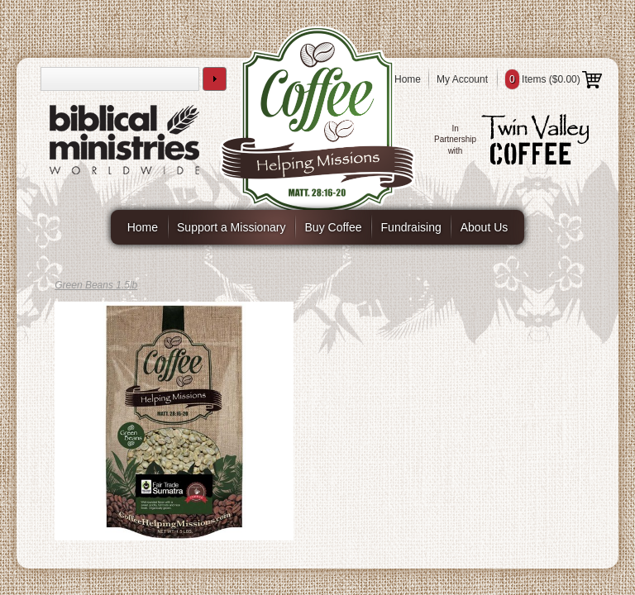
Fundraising (411, 227)
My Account (462, 79)
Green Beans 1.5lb (96, 285)
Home (407, 79)
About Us (484, 227)
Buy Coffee (333, 227)
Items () (553, 79)
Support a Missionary (231, 227)
